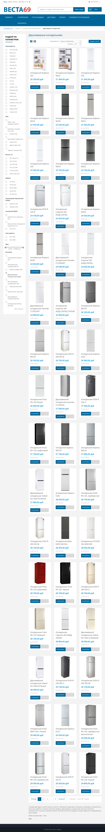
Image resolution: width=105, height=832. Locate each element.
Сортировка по (54, 41)
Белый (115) (13, 134)
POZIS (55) (13, 96)
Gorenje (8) (13, 65)
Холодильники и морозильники (32, 28)
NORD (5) (13, 93)
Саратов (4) (13, 112)
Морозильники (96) (15, 286)
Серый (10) (13, 142)
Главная (8, 17)
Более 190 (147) (15, 173)
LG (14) (12, 84)
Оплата (62, 17)
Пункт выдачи (38, 17)
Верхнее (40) (14, 204)
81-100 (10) (13, 194)
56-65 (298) (13, 188)
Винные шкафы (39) (16, 269)
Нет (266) (12, 240)
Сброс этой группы (18, 309)
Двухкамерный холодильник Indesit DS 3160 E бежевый (89, 635)
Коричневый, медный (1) (15, 139)
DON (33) (12, 62)
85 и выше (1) (14, 158)
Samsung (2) (13, 99)
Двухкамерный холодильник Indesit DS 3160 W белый (38, 496)
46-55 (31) (13, 185)
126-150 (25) (13, 164)
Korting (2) (13, 78)
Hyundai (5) (13, 71)
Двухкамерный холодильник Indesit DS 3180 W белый (38, 683)
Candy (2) (13, 56)
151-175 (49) (13, 167)
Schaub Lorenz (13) (15, 102)
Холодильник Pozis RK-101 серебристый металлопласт (90, 731)
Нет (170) (12, 229)
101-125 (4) (13, 161)
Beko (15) (12, 53)
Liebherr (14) (13, 87)
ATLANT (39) (13, 50)
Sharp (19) (13, 106)
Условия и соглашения (79, 17)
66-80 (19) (13, 191)
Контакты (22, 23)
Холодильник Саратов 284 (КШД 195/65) (64, 635)
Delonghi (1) (13, 59)
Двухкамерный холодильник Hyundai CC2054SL (65, 402)
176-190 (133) (14, 170)
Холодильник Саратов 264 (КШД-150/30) (61, 212)
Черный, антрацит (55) (15, 150)
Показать (70, 44)
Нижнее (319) (14, 207)
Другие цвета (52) (15, 145)
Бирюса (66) (13, 109)
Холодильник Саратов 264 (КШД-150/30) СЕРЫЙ (65, 308)
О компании (23, 17)
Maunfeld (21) (14, 90)
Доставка (51, 17)
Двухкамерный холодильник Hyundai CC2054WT (65, 260)
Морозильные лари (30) (15, 292)
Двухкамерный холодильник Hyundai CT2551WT (39, 308)
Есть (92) (12, 237)
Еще (30, 818)
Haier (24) (13, 68)
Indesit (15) (13, 74)
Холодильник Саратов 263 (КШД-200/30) (87, 260)
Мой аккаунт (94, 1)
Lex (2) (12, 81)
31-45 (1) (12, 181)
